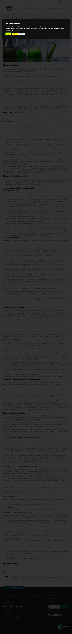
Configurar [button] (21, 33)
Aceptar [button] (8, 33)
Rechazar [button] (15, 33)
